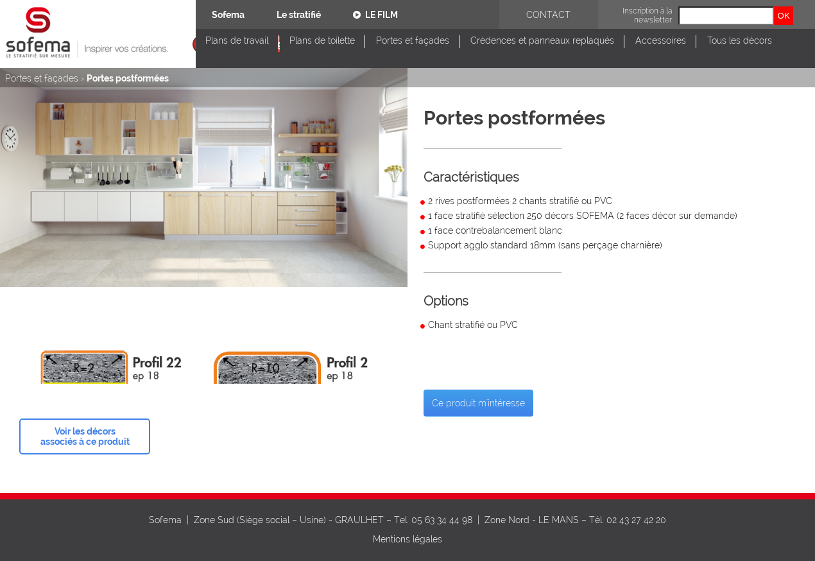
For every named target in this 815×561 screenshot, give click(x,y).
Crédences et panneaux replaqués (542, 40)
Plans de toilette (322, 40)
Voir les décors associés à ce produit (85, 436)
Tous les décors (739, 40)
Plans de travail (236, 40)
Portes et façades (412, 40)
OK (784, 16)
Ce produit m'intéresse (478, 403)
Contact (548, 15)
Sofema (228, 15)
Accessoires (660, 40)
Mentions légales (407, 539)
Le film (375, 15)
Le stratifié (299, 15)
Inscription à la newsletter (647, 15)
